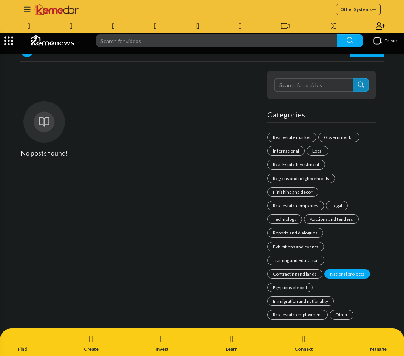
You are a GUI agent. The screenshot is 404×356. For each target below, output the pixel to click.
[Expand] (8, 41)
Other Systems (358, 9)
